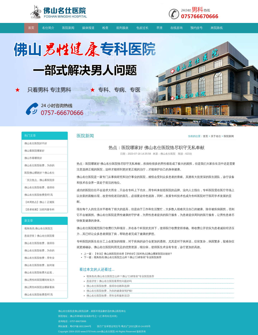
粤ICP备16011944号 (80, 326)
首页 (205, 136)
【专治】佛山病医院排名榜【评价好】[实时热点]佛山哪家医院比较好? (133, 253)
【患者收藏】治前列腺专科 (39, 209)
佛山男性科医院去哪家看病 (39, 287)
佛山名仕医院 (109, 163)
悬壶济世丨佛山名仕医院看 (39, 235)
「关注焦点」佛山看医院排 (39, 180)
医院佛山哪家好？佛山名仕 (39, 172)
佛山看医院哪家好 (34, 150)
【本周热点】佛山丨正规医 (39, 202)
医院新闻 (229, 136)
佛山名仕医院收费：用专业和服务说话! (108, 295)
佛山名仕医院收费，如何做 (39, 265)
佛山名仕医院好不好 (35, 143)
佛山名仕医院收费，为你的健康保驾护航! (109, 290)
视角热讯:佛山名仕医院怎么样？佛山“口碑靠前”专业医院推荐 (127, 257)
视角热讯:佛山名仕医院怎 (38, 228)
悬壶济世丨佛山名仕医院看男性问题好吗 (109, 281)
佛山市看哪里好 (33, 158)
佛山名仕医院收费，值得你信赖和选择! (108, 285)
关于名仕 (216, 136)
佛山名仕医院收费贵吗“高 (38, 194)
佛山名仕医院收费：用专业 (39, 257)
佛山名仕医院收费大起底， (39, 272)
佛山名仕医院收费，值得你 (39, 187)
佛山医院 (79, 311)
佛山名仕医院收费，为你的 (39, 165)
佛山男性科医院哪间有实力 (39, 279)
